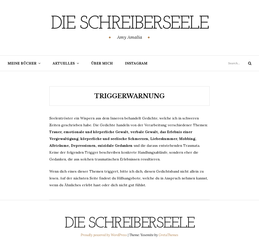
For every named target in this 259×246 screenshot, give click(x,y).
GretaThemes (168, 235)
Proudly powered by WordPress (104, 235)
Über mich (102, 63)
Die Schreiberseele (129, 24)
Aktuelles (64, 63)
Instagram (136, 63)
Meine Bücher (22, 63)
